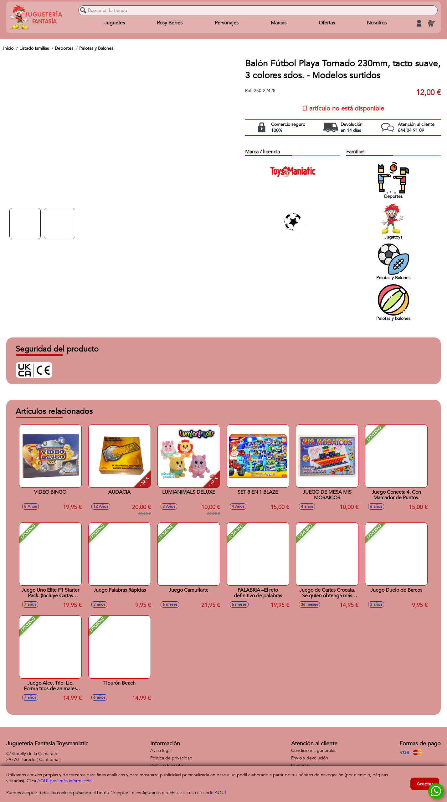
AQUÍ (220, 793)
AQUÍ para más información (64, 781)
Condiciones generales (313, 750)
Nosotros (377, 23)
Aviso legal (161, 750)
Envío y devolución (309, 758)
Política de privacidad (171, 758)
